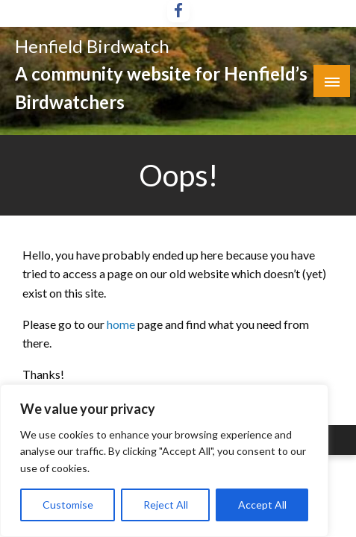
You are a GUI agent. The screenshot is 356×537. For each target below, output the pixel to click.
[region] (164, 460)
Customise (68, 504)
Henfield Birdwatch (92, 46)
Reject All (165, 504)
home (122, 324)
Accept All (262, 504)
